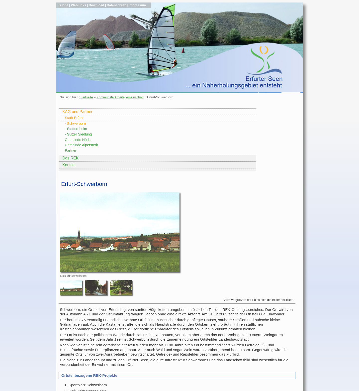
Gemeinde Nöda (77, 140)
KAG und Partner (77, 112)
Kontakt (69, 165)
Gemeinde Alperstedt (81, 145)
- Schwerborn (75, 124)
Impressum (137, 5)
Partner (71, 150)
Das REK (70, 158)
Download (96, 5)
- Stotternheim (76, 129)
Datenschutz (116, 5)
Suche (63, 5)
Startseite (86, 97)
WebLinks (78, 5)
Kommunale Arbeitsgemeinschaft (120, 97)
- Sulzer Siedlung (78, 134)
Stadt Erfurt (74, 118)
